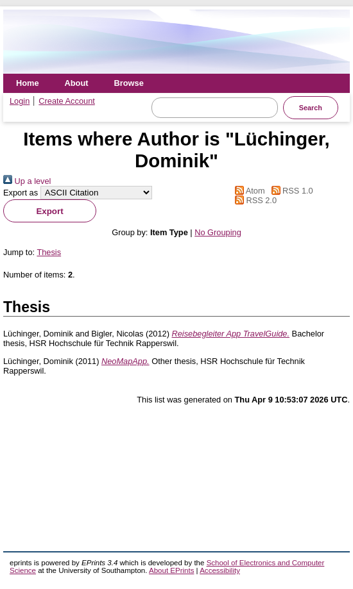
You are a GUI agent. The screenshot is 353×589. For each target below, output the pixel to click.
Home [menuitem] (27, 83)
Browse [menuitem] (129, 83)
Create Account (67, 101)
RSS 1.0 (290, 190)
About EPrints (171, 570)
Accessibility (220, 570)
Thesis (49, 252)
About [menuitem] (77, 83)
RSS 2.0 (253, 200)
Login (20, 101)
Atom (247, 190)
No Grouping (217, 232)
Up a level (27, 181)
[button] (49, 210)
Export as (20, 192)
